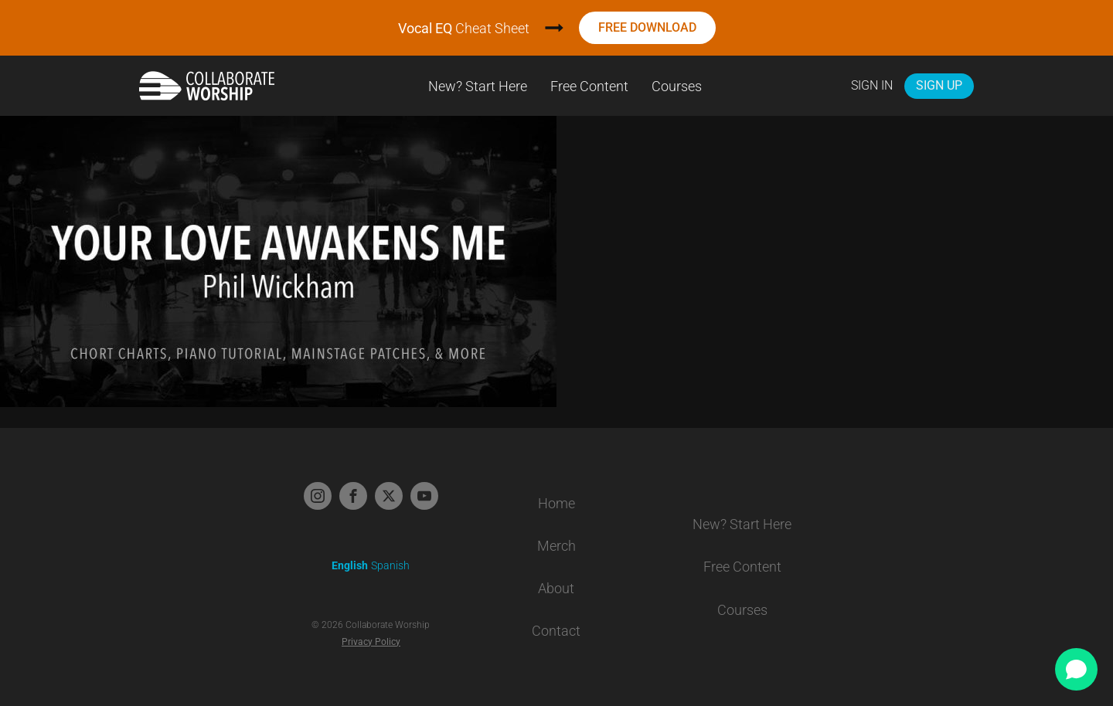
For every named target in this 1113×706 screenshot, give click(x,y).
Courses (677, 86)
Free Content (589, 86)
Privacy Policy (371, 641)
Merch (556, 546)
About (556, 588)
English (350, 565)
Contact (556, 631)
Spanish (390, 565)
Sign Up (939, 85)
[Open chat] (1076, 669)
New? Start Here (477, 86)
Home (556, 503)
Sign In (872, 85)
